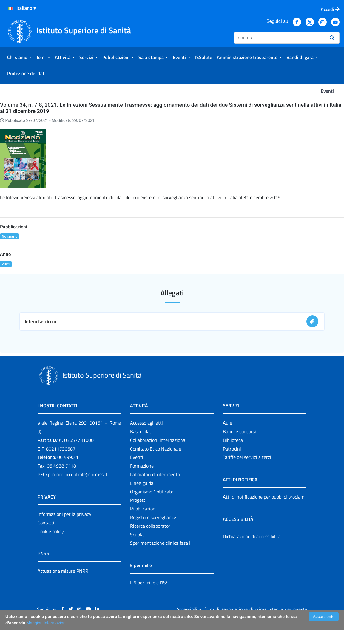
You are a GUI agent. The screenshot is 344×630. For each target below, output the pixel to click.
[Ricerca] (279, 38)
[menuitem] (19, 57)
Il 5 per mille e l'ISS (149, 582)
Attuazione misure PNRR (63, 571)
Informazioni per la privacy (64, 514)
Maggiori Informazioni (47, 622)
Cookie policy (51, 531)
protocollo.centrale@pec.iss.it (77, 474)
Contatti (46, 522)
